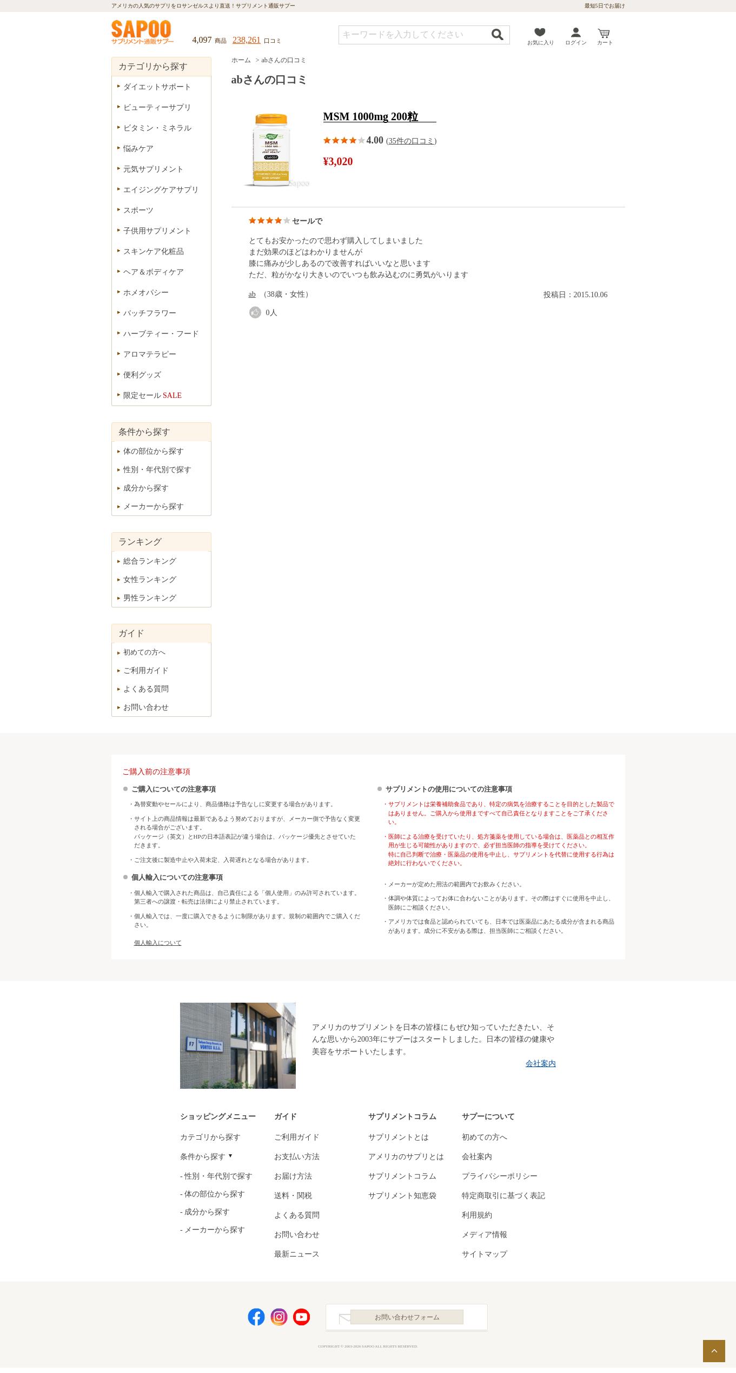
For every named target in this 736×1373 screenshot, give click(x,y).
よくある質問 (146, 689)
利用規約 (477, 1215)
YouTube (301, 1320)
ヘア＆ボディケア (153, 272)
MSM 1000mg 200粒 (371, 116)
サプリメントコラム (402, 1176)
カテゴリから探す (210, 1137)
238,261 (247, 39)
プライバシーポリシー (500, 1176)
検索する (497, 34)
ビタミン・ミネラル (157, 128)
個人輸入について (158, 942)
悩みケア (138, 149)
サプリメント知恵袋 (402, 1196)
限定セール (152, 395)
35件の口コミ (411, 141)
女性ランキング (149, 580)
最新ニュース (297, 1254)
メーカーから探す (153, 506)
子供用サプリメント (157, 231)
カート (605, 42)
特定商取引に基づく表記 (503, 1196)
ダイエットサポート (157, 87)
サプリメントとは (398, 1137)
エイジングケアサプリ (161, 190)
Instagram (279, 1320)
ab (252, 294)
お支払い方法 (297, 1157)
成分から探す (146, 488)
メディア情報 (484, 1235)
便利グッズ (142, 375)
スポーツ (138, 210)
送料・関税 (293, 1196)
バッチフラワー (149, 313)
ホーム (241, 60)
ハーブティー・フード (161, 334)
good (257, 312)
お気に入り (540, 42)
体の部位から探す (153, 451)
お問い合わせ (146, 707)
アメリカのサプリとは (406, 1157)
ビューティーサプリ (157, 107)
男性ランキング (149, 598)
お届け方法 (293, 1176)
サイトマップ (484, 1254)
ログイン (576, 42)
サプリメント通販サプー (143, 33)
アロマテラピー (149, 354)
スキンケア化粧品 (153, 251)
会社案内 (541, 1064)
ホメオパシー (146, 293)
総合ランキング (149, 561)
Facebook (256, 1320)
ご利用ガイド (146, 670)
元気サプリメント (153, 169)
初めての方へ (144, 652)
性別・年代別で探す (157, 470)
